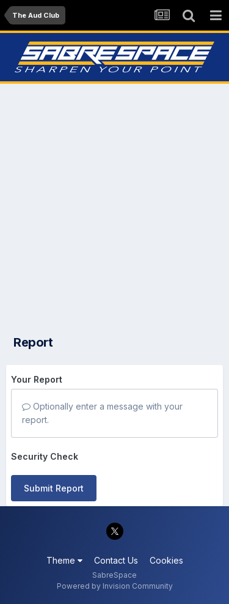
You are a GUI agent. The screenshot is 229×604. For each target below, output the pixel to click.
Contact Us (116, 560)
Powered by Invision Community (115, 586)
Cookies (166, 560)
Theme (64, 560)
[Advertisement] (114, 205)
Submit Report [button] (54, 488)
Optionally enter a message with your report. (102, 413)
